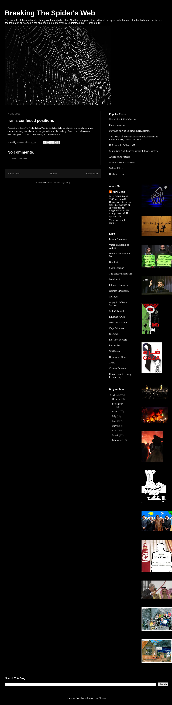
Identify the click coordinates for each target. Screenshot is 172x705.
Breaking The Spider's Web (50, 13)
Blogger (102, 698)
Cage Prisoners (116, 328)
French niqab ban (117, 125)
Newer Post (14, 173)
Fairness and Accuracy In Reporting (120, 375)
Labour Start (115, 345)
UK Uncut (114, 334)
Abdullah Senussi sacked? (122, 162)
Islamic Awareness (118, 239)
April (115, 430)
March (115, 435)
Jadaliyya (113, 296)
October (116, 399)
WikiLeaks (114, 351)
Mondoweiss (115, 279)
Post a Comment (19, 158)
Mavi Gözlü (119, 191)
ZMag (112, 362)
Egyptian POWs (117, 316)
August (116, 411)
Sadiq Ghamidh (117, 311)
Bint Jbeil (114, 262)
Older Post (92, 173)
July (114, 416)
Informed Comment (119, 285)
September (117, 403)
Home (53, 173)
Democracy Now (117, 357)
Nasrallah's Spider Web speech (124, 119)
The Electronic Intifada (120, 273)
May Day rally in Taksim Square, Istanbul (129, 131)
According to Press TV (18, 128)
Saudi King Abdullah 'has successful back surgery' (134, 151)
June (114, 421)
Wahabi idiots (116, 168)
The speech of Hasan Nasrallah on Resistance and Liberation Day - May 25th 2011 (133, 138)
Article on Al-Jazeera (119, 156)
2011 (115, 395)
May (114, 426)
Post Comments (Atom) (59, 182)
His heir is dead (116, 174)
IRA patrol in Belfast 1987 (122, 145)
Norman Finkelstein (119, 291)
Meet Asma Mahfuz (119, 322)
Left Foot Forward (118, 339)
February (117, 440)
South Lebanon (116, 268)
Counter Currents (117, 368)
